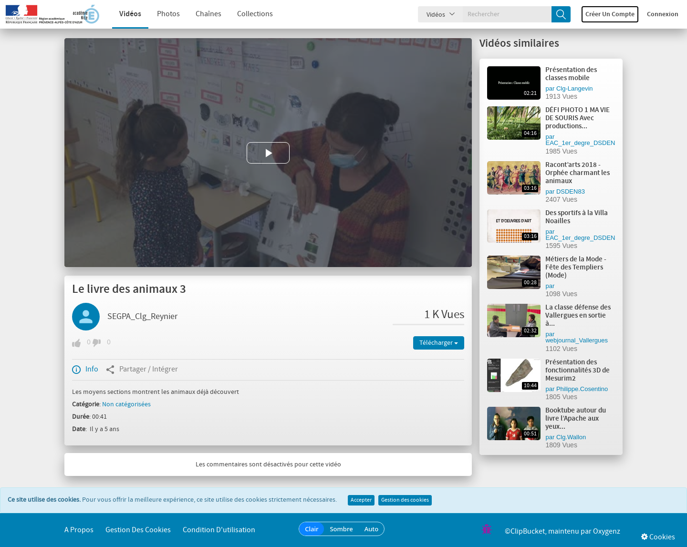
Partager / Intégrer (142, 369)
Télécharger (438, 343)
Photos (161, 14)
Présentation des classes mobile (571, 74)
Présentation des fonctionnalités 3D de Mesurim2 (577, 370)
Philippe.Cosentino (582, 388)
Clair (311, 529)
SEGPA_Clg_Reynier (142, 316)
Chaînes (201, 14)
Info (85, 369)
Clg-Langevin (574, 88)
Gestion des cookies (405, 500)
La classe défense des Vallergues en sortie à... (578, 316)
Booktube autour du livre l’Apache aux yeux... (575, 419)
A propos (79, 530)
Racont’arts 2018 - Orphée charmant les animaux (577, 173)
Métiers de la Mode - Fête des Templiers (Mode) (575, 267)
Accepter (361, 500)
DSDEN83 (570, 191)
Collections (248, 14)
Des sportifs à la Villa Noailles (576, 217)
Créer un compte (610, 14)
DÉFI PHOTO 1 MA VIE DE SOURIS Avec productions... (577, 118)
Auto (371, 529)
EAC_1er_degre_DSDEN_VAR (588, 142)
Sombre (341, 529)
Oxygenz (606, 531)
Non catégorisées (126, 404)
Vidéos (123, 14)
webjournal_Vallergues (576, 340)
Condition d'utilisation (219, 530)
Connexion (662, 14)
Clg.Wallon (571, 437)
